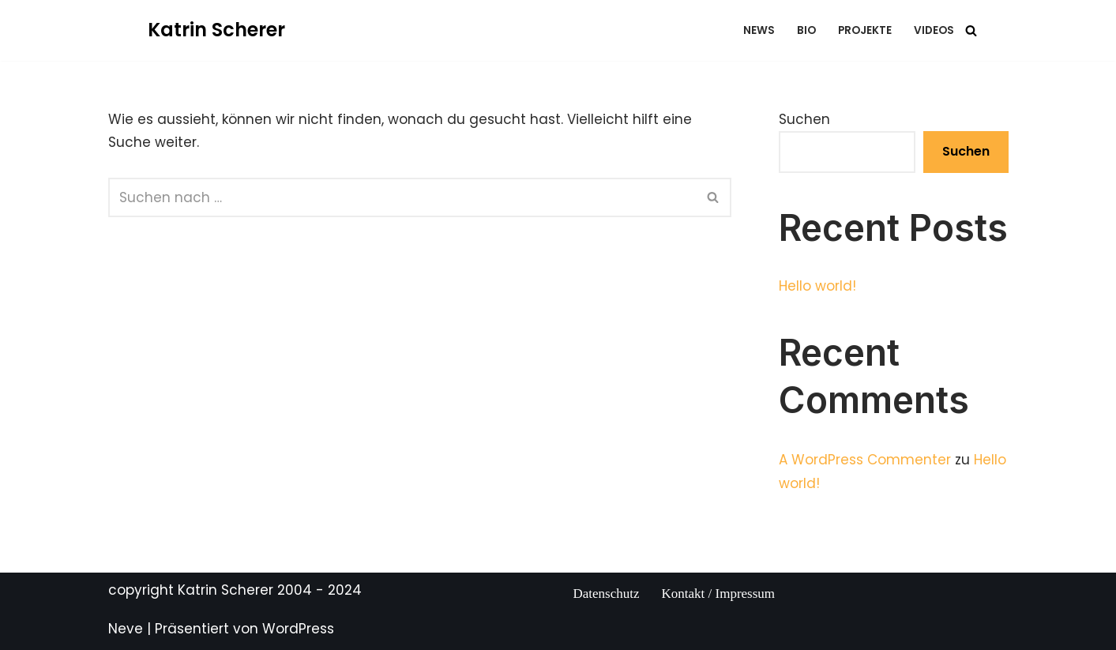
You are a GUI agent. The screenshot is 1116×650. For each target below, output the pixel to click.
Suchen (804, 119)
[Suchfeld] (971, 30)
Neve (125, 628)
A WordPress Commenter (865, 459)
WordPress (298, 628)
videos (934, 30)
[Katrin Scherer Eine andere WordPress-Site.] (216, 30)
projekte (865, 30)
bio (806, 30)
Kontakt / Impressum (719, 593)
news (759, 30)
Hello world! (817, 285)
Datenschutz (606, 593)
